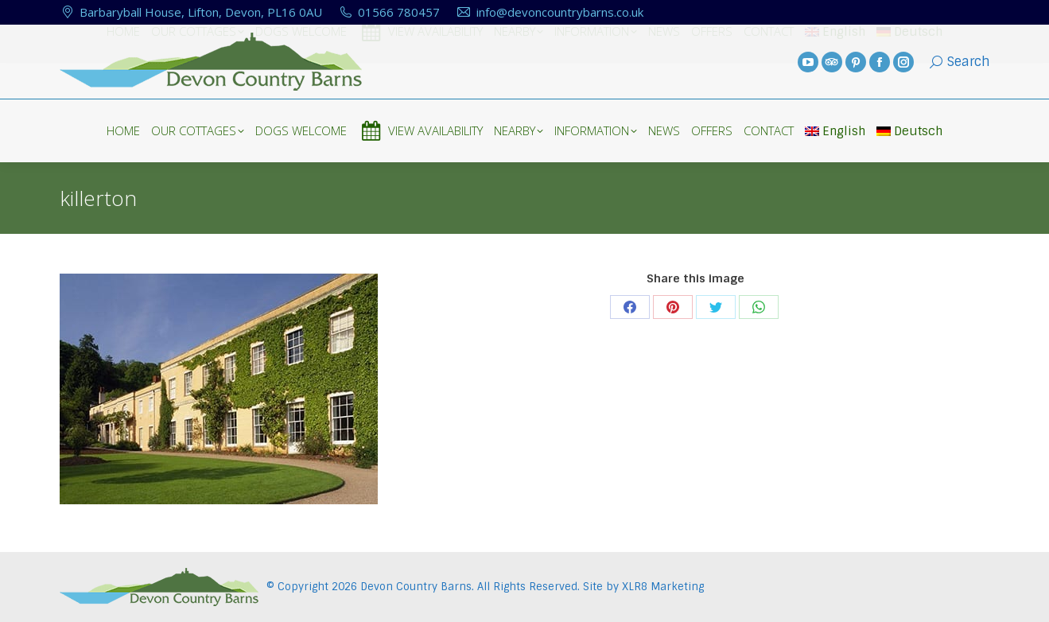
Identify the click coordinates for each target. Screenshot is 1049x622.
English (835, 131)
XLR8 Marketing (663, 586)
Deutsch (909, 131)
